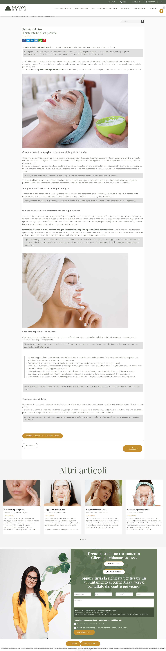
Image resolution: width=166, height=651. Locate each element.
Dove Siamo (136, 2)
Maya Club (111, 2)
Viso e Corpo (81, 9)
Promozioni (139, 9)
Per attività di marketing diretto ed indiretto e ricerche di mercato (101, 628)
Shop (153, 9)
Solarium (125, 9)
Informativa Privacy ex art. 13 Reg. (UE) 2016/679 (92, 612)
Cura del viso (27, 36)
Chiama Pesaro (113, 572)
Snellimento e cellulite (104, 9)
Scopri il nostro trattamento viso (42, 436)
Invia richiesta (84, 632)
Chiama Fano (114, 564)
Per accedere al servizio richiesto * (89, 624)
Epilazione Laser (63, 9)
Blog (123, 2)
